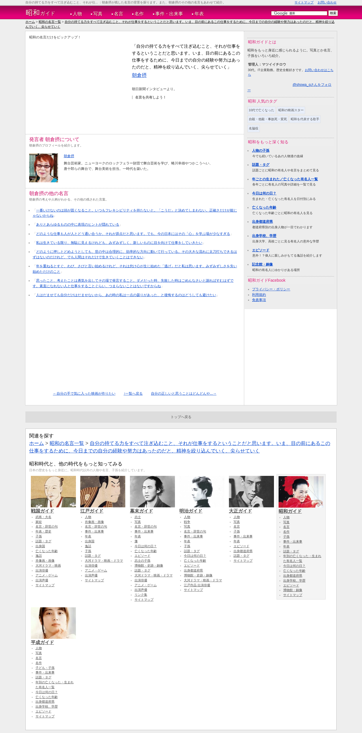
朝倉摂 (139, 75)
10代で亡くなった (262, 110)
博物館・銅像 (292, 590)
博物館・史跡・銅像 (149, 565)
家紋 (39, 522)
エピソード (260, 250)
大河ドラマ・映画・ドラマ (104, 560)
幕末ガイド (152, 508)
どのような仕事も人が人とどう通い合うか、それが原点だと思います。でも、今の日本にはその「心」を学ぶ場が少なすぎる (133, 234)
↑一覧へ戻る (133, 393)
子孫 (39, 536)
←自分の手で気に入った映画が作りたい (84, 393)
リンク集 (141, 594)
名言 (118, 13)
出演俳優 (42, 570)
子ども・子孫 (45, 667)
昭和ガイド (301, 508)
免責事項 (259, 300)
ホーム (30, 21)
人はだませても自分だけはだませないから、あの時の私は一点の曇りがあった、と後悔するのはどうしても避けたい (126, 295)
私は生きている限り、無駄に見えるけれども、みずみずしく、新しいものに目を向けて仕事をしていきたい (119, 243)
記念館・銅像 (262, 264)
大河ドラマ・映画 (48, 565)
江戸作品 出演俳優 (197, 585)
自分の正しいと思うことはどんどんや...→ (184, 393)
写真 (97, 13)
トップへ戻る (181, 417)
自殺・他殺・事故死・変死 (268, 119)
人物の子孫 (260, 151)
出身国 (40, 546)
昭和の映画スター (291, 110)
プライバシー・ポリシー (271, 289)
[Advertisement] (77, 83)
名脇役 (253, 128)
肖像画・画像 (45, 560)
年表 (199, 13)
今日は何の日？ (264, 193)
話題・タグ (260, 165)
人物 (77, 13)
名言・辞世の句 (47, 526)
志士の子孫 (142, 560)
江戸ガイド (102, 508)
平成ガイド (53, 639)
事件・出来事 (169, 13)
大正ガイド (251, 508)
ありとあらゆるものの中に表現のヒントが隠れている (77, 224)
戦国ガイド (53, 508)
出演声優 (42, 580)
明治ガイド (201, 508)
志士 (138, 517)
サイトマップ (304, 2)
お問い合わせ (327, 2)
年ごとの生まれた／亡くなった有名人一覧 (285, 179)
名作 (139, 13)
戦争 (187, 522)
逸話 (39, 555)
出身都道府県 (262, 222)
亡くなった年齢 (264, 207)
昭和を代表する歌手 (305, 119)
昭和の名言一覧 (50, 21)
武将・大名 (43, 517)
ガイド (40, 12)
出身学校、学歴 (264, 236)
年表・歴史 (43, 531)
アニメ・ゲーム (47, 575)
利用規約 (259, 295)
